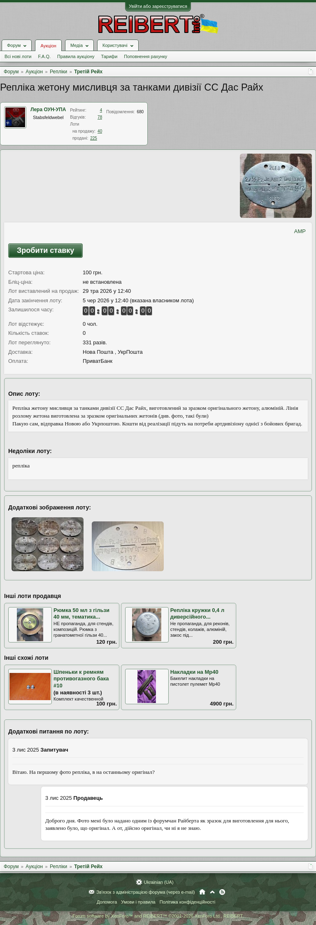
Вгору (212, 892)
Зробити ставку (45, 250)
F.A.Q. (44, 56)
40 (100, 131)
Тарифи (109, 56)
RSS (222, 892)
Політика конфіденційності (187, 901)
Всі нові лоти (18, 56)
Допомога (107, 901)
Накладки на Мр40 (194, 672)
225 (93, 138)
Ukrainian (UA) (158, 882)
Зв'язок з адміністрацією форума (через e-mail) (145, 892)
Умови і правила (138, 901)
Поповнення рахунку (145, 56)
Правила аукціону (75, 56)
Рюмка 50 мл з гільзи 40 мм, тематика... (81, 613)
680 (140, 112)
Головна (202, 892)
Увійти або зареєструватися (158, 6)
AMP (300, 231)
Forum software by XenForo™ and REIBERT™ (158, 915)
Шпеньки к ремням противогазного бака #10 (81, 679)
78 (100, 117)
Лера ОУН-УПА (48, 109)
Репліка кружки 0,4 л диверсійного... (197, 613)
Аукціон (48, 45)
